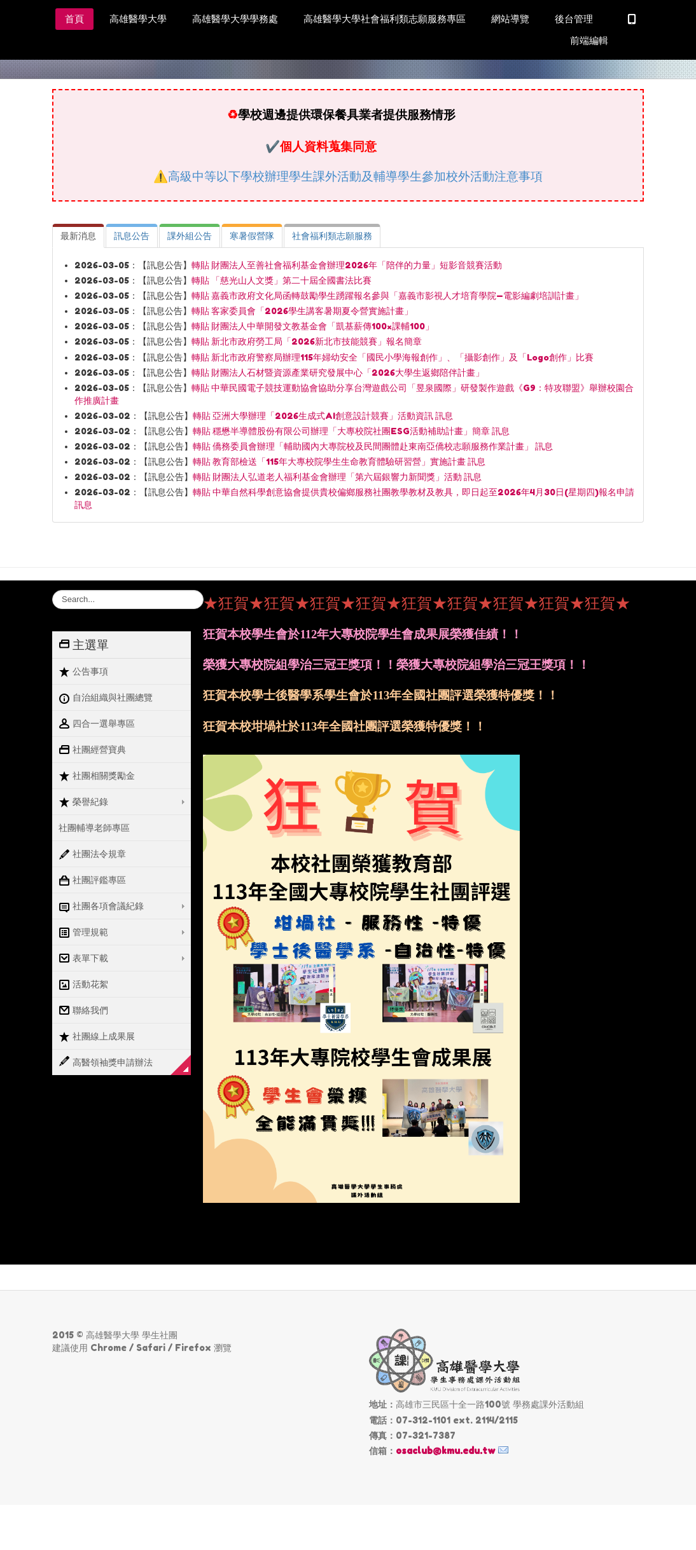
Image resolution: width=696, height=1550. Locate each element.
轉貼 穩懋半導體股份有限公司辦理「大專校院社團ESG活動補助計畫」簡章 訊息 (351, 431)
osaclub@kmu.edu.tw (446, 1450)
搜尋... (52, 590)
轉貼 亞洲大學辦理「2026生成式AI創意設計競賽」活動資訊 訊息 (323, 416)
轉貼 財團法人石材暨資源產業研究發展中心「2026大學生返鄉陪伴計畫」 (337, 372)
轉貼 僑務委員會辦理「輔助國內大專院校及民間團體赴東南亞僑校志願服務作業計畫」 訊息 (373, 446)
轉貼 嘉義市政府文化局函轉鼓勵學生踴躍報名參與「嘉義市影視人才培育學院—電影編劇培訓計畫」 (387, 296)
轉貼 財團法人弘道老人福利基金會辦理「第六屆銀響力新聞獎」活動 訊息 (337, 477)
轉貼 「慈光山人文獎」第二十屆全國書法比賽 (281, 280)
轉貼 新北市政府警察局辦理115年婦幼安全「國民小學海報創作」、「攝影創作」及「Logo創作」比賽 (392, 357)
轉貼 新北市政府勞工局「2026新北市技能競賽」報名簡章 (306, 341)
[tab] (78, 236)
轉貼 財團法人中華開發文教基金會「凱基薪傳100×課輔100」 (312, 326)
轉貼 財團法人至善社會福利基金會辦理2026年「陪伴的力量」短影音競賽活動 (346, 265)
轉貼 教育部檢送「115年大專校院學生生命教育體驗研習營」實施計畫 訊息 (339, 461)
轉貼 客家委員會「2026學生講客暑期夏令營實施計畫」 (302, 311)
